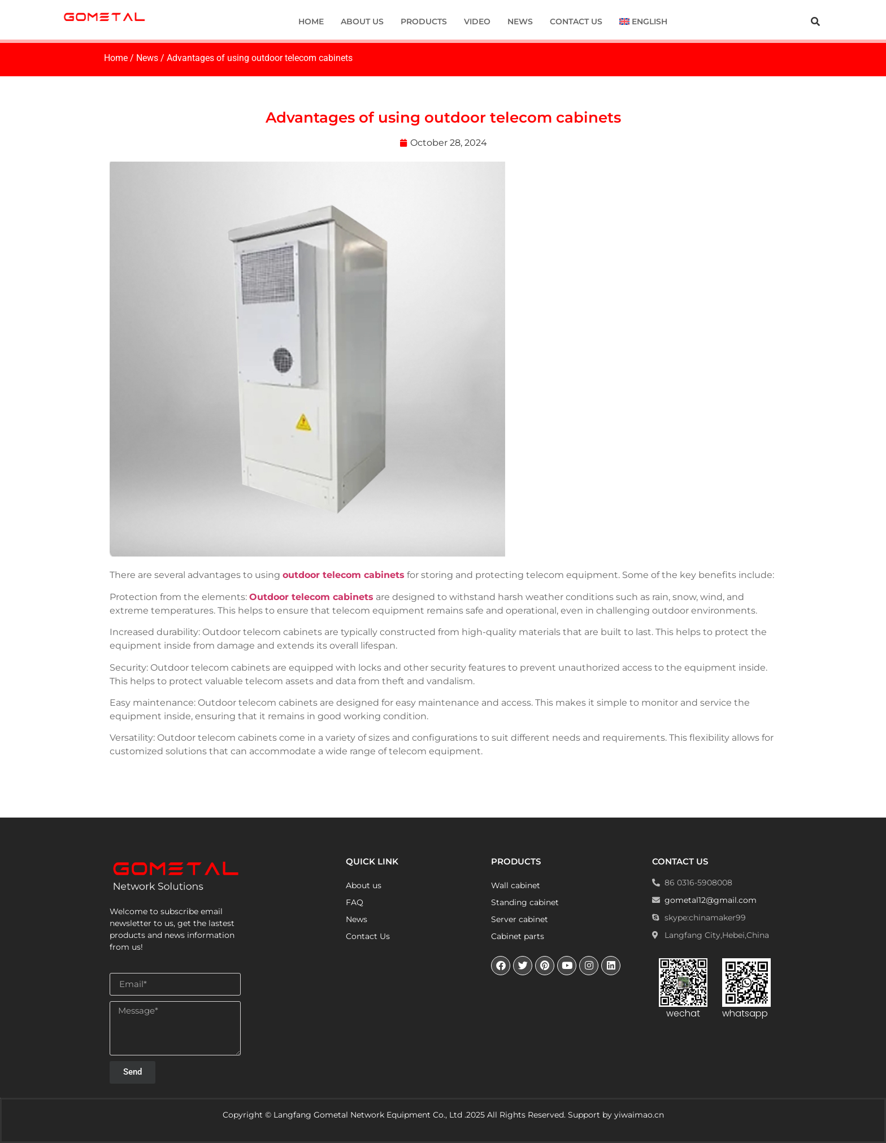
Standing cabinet (525, 902)
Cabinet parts (517, 936)
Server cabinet (519, 919)
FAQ (354, 902)
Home (311, 21)
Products (424, 21)
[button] (815, 21)
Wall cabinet (515, 885)
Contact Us (576, 21)
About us (362, 21)
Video (477, 21)
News (520, 21)
